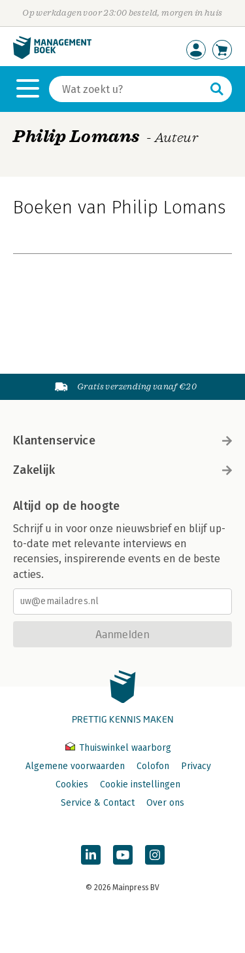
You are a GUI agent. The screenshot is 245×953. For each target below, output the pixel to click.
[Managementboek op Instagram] (155, 855)
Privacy (196, 766)
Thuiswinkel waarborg (118, 747)
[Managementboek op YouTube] (123, 855)
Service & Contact (98, 802)
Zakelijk (122, 470)
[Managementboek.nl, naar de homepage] (52, 56)
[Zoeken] (127, 89)
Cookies (72, 784)
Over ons (165, 802)
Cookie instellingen (140, 784)
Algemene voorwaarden (75, 766)
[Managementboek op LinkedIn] (91, 855)
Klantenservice (122, 440)
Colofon (153, 766)
